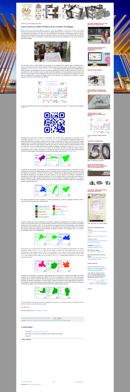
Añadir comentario (26, 339)
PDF (68, 106)
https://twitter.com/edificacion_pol (99, 236)
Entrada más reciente (26, 381)
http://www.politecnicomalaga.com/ (96, 251)
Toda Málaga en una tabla (41, 310)
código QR (24, 107)
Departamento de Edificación (32, 30)
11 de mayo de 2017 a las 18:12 (39, 331)
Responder (28, 336)
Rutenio (23, 255)
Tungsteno (57, 255)
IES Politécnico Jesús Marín (49, 30)
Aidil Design (28, 331)
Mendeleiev (40, 148)
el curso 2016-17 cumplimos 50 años (72, 30)
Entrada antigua (79, 381)
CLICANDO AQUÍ (71, 151)
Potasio (77, 228)
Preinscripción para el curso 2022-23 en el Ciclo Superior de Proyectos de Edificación (97, 268)
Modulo (68, 320)
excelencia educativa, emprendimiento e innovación (40, 68)
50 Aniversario (29, 320)
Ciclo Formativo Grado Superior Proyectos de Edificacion (45, 320)
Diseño (59, 320)
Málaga (65, 320)
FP (62, 320)
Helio (42, 225)
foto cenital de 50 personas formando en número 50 (46, 139)
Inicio (53, 381)
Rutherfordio (39, 250)
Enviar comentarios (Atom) (34, 384)
